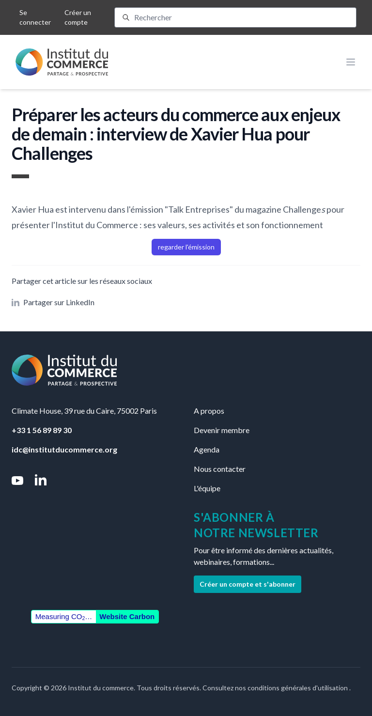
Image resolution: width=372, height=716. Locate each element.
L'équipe (207, 488)
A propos (209, 410)
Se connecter (35, 17)
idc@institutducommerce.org (64, 449)
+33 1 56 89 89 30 (42, 430)
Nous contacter (220, 468)
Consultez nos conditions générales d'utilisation (275, 688)
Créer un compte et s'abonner (247, 584)
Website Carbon (127, 616)
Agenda (206, 449)
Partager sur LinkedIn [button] (53, 302)
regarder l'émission (186, 247)
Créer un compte (77, 17)
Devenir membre (221, 430)
